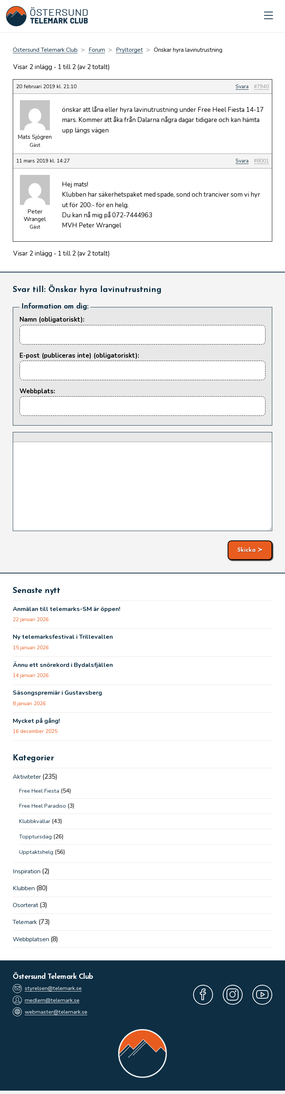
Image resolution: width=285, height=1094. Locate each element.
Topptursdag (35, 839)
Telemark (26, 924)
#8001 (261, 161)
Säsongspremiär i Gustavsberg (59, 694)
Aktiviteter (28, 778)
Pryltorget (129, 50)
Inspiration (28, 873)
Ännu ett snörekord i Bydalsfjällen (66, 666)
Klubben (25, 890)
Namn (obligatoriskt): (52, 320)
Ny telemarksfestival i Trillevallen (65, 638)
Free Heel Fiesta (41, 792)
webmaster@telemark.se (51, 1015)
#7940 (261, 86)
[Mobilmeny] (268, 16)
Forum (96, 50)
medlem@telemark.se (47, 1002)
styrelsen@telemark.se (48, 990)
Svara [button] (242, 86)
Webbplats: (37, 391)
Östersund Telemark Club (45, 50)
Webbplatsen (32, 941)
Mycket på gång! (37, 723)
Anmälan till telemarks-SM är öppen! (69, 610)
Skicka (246, 551)
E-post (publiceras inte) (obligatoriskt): (79, 356)
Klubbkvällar (35, 823)
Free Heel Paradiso (44, 808)
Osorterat (26, 907)
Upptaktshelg (36, 854)
